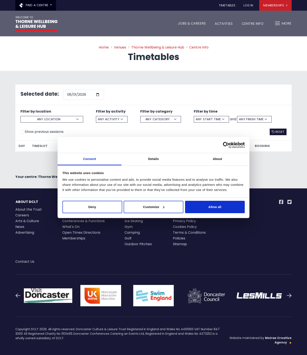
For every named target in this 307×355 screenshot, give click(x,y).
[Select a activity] (111, 119)
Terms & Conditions (189, 232)
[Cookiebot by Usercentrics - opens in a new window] (226, 145)
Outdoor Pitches (138, 244)
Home (104, 47)
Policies (179, 238)
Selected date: (39, 93)
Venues (120, 47)
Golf (128, 238)
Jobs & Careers (192, 23)
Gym (129, 226)
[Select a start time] (211, 119)
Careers (22, 215)
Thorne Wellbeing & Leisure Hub (157, 47)
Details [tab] (153, 159)
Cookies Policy (185, 226)
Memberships (275, 5)
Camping (132, 232)
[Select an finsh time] (254, 119)
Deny (92, 207)
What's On (71, 226)
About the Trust (28, 209)
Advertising (24, 232)
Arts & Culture (27, 221)
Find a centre (34, 5)
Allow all (214, 207)
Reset (278, 132)
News (19, 226)
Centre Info (253, 25)
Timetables (227, 5)
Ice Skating (134, 221)
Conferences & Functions (83, 221)
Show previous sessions (44, 131)
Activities (224, 25)
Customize (153, 207)
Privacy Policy (184, 221)
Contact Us (24, 261)
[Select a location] (51, 119)
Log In (248, 5)
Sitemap (180, 244)
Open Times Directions (81, 232)
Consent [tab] (89, 159)
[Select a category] (160, 119)
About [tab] (217, 159)
